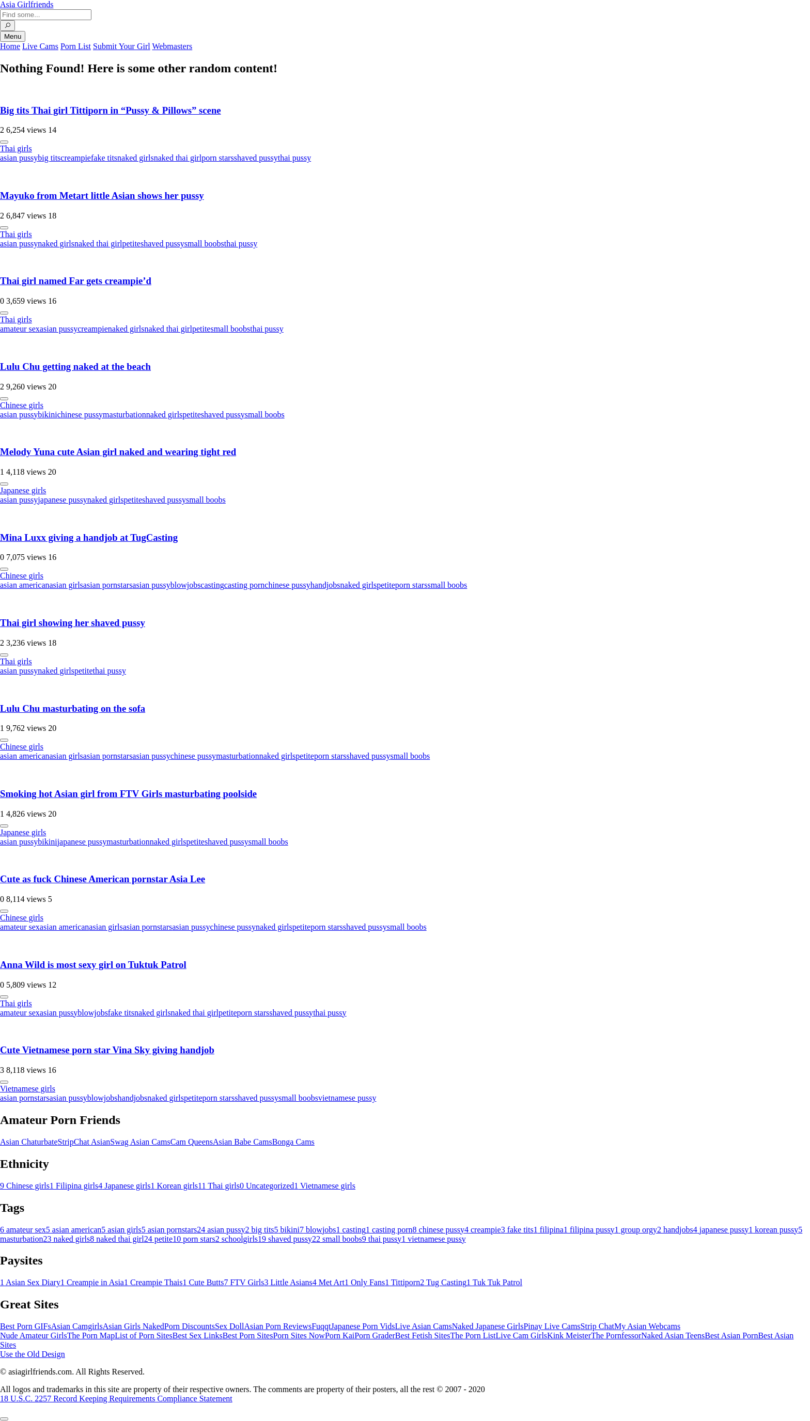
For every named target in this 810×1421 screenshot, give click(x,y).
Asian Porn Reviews (277, 1326)
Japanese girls (23, 490)
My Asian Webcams (647, 1326)
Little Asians (288, 1282)
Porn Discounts (189, 1326)
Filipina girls (74, 1185)
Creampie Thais (153, 1282)
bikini (47, 414)
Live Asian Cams (423, 1326)
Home (10, 46)
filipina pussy (589, 1229)
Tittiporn (402, 1282)
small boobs (204, 243)
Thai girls (16, 148)
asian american (25, 585)
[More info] (4, 142)
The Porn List (473, 1335)
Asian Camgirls (77, 1326)
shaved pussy (256, 157)
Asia (27, 4)
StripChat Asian (84, 1141)
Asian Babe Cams (242, 1141)
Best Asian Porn (731, 1335)
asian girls (66, 585)
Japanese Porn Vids (363, 1326)
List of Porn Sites (144, 1335)
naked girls (135, 157)
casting (212, 585)
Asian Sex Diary (30, 1282)
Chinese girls (21, 405)
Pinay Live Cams (551, 1326)
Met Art (329, 1282)
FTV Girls (244, 1282)
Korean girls (174, 1185)
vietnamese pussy (347, 1098)
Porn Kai (339, 1335)
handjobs (325, 585)
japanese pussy (62, 499)
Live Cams (40, 46)
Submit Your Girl (121, 46)
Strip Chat (597, 1326)
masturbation (124, 414)
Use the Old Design (32, 1354)
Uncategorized (267, 1185)
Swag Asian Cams (140, 1141)
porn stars (217, 157)
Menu (12, 36)
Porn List (75, 46)
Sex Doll (229, 1326)
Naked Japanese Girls (488, 1326)
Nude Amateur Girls (33, 1335)
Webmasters (172, 46)
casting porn (244, 585)
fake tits (104, 157)
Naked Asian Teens (673, 1335)
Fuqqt (321, 1326)
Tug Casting (443, 1282)
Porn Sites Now (298, 1335)
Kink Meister (569, 1335)
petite (131, 243)
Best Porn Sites (248, 1335)
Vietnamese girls (27, 1088)
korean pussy (773, 1229)
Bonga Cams (293, 1141)
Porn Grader (374, 1335)
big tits (49, 157)
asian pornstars (108, 585)
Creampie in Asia (92, 1282)
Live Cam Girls (522, 1335)
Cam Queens (191, 1141)
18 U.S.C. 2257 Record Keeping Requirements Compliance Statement (116, 1398)
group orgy (636, 1229)
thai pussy (294, 157)
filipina (549, 1229)
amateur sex (20, 328)
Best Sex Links (198, 1335)
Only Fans (365, 1282)
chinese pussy (80, 414)
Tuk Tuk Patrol (494, 1282)
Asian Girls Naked (133, 1326)
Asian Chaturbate (29, 1141)
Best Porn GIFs (25, 1326)
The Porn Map (91, 1335)
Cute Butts (203, 1282)
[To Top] (4, 1418)
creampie (75, 157)
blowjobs (185, 585)
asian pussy (19, 157)
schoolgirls (236, 1239)
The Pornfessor (616, 1335)
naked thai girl (177, 157)
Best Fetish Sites (422, 1335)
